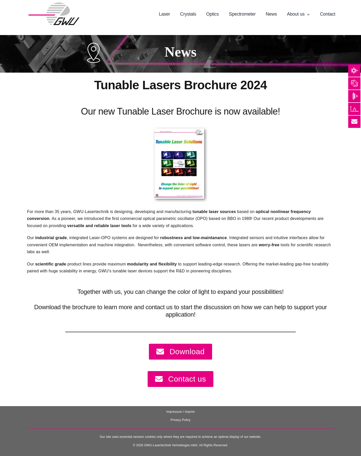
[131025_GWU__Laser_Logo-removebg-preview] (53, 4)
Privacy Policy (180, 420)
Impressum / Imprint (180, 412)
